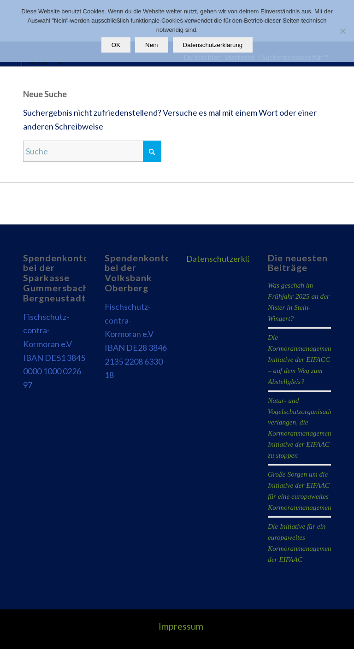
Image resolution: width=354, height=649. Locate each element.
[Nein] (342, 30)
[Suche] (59, 62)
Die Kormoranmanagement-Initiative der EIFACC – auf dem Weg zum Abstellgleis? (302, 359)
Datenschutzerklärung (227, 259)
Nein (151, 44)
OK (116, 44)
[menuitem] (37, 62)
